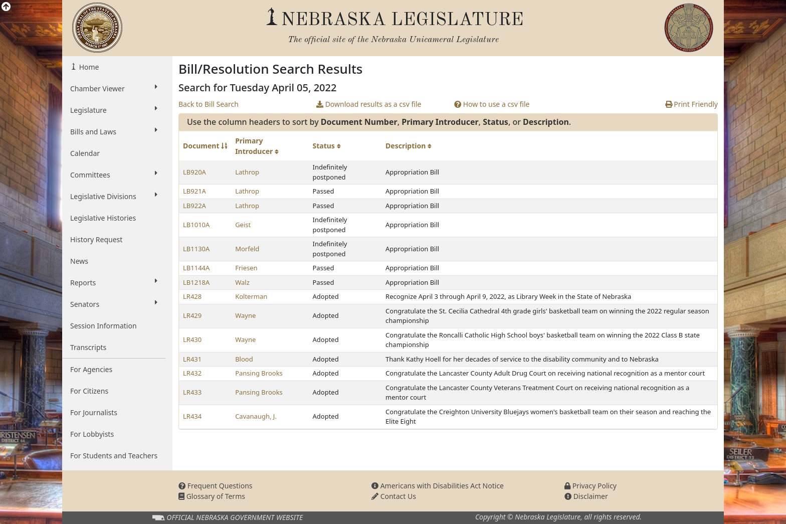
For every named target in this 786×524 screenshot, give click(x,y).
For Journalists (93, 412)
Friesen (246, 267)
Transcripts (88, 347)
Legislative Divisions (113, 196)
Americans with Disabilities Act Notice (437, 485)
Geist (243, 224)
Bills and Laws (113, 131)
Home (88, 67)
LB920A (194, 172)
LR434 (192, 416)
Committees (113, 174)
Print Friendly (691, 104)
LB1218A (196, 282)
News (79, 261)
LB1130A (196, 248)
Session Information (103, 325)
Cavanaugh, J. (256, 416)
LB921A (194, 191)
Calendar (85, 153)
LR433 (192, 392)
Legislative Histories (103, 218)
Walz (242, 282)
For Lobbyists (92, 434)
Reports (113, 282)
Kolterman (251, 296)
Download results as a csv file (368, 104)
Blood (244, 359)
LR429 (192, 315)
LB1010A (196, 224)
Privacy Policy (590, 485)
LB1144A (196, 267)
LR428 (192, 296)
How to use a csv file (492, 104)
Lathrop (247, 172)
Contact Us (393, 496)
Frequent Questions (215, 485)
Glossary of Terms (211, 496)
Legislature (113, 110)
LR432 (192, 373)
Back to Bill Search (208, 104)
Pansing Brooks (259, 373)
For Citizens (89, 391)
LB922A (194, 205)
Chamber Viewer (113, 88)
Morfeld (247, 248)
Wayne (245, 315)
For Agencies (91, 369)
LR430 (192, 339)
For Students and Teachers (113, 455)
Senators (113, 304)
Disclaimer (586, 496)
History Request (96, 239)
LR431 (192, 359)
